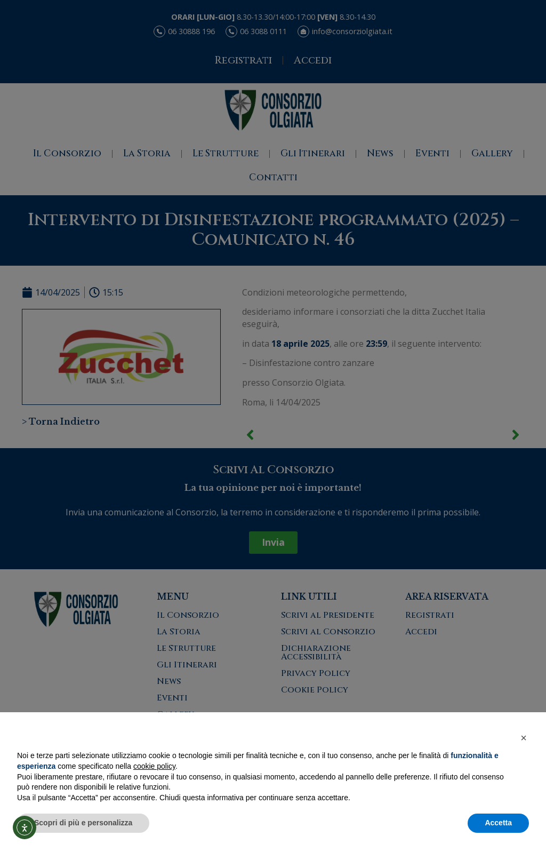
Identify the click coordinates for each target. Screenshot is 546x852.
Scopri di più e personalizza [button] (83, 822)
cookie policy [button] (154, 766)
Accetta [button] (498, 822)
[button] (523, 737)
